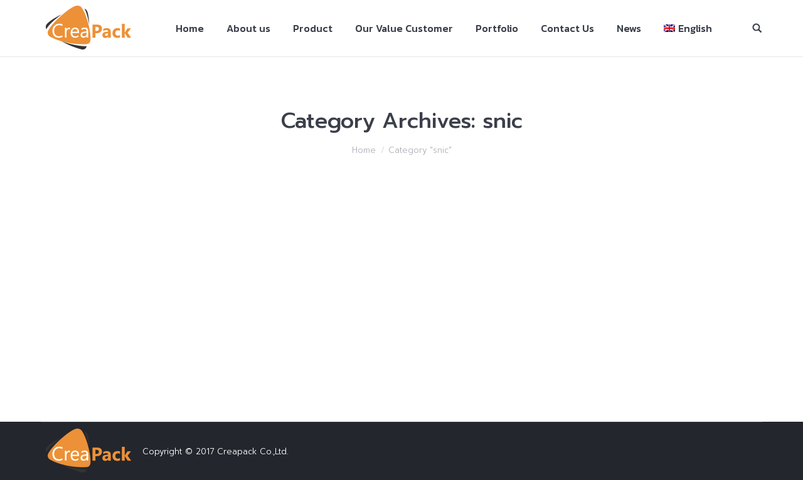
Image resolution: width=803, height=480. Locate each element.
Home (364, 150)
